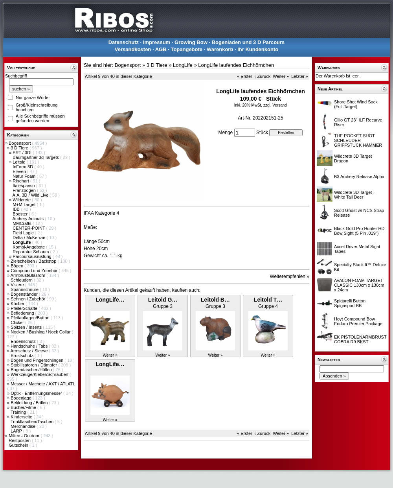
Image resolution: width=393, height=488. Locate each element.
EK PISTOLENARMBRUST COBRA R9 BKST (360, 339)
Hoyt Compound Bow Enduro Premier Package (358, 321)
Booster (21, 214)
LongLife (183, 65)
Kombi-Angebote (29, 247)
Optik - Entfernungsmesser (37, 393)
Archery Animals (29, 218)
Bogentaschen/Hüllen (32, 369)
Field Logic (24, 232)
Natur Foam (25, 176)
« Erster (244, 76)
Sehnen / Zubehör (28, 298)
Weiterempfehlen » (290, 276)
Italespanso (24, 185)
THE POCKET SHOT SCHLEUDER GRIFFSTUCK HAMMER (358, 140)
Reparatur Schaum (31, 251)
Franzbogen (25, 190)
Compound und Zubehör (35, 270)
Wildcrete (22, 199)
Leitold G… (163, 299)
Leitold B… (215, 299)
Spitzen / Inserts (27, 327)
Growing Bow (191, 42)
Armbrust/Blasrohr (29, 275)
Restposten (20, 440)
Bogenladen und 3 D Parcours (248, 42)
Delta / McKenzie (29, 237)
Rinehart (21, 181)
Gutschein (19, 445)
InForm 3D (23, 166)
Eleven (20, 171)
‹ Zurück (262, 76)
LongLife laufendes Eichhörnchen (236, 65)
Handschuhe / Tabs (30, 346)
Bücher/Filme (24, 407)
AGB (161, 49)
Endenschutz (24, 341)
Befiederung (23, 313)
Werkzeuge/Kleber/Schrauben (40, 374)
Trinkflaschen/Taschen (33, 421)
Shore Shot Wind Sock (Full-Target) (356, 104)
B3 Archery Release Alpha (359, 176)
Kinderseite (22, 416)
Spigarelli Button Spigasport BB (349, 303)
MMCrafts (23, 223)
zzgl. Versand (275, 105)
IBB (17, 209)
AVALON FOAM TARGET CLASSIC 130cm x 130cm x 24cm (359, 285)
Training (19, 412)
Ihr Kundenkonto (257, 49)
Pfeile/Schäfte (25, 308)
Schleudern (22, 280)
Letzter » (299, 76)
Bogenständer (25, 294)
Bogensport (20, 143)
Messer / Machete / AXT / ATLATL (43, 383)
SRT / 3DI (23, 152)
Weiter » (281, 76)
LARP (17, 431)
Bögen (17, 265)
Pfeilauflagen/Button (31, 317)
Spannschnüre (25, 289)
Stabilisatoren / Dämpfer (34, 365)
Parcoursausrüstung (33, 256)
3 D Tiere (20, 147)
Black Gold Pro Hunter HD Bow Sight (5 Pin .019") (359, 231)
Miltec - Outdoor (24, 435)
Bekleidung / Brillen (30, 402)
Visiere (18, 284)
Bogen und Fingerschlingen (37, 360)
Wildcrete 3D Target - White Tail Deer (354, 194)
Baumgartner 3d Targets (36, 157)
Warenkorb (220, 49)
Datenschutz (123, 42)
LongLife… (109, 299)
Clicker (18, 322)
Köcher (18, 303)
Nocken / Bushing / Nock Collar (41, 332)
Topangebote (186, 49)
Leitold (19, 162)
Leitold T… (268, 299)
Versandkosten (133, 49)
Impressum (156, 42)
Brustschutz (23, 355)
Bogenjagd (22, 398)
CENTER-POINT (29, 228)
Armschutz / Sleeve (30, 350)
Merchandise (24, 426)
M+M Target (25, 204)
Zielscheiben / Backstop (34, 261)
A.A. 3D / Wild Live (31, 195)
